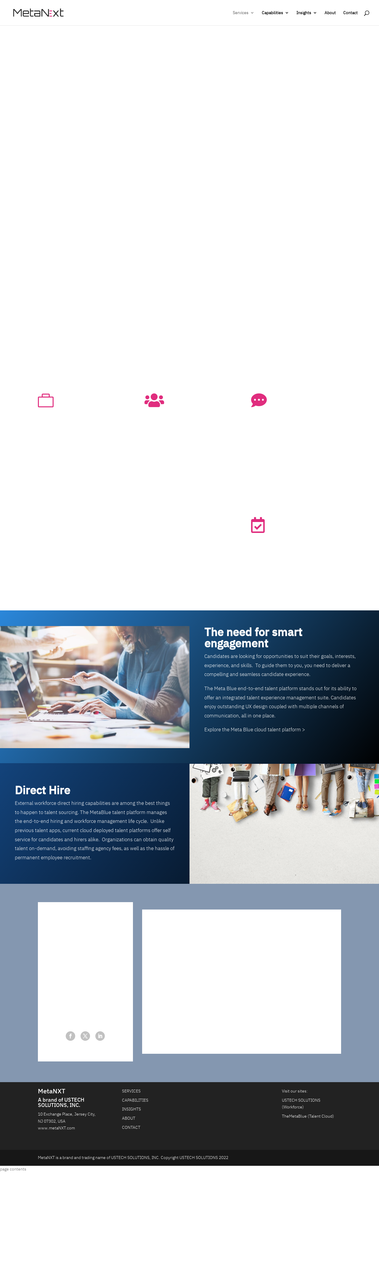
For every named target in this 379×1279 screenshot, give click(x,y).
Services (240, 13)
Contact (350, 13)
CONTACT (131, 1127)
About (330, 13)
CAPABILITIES (135, 1100)
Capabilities (272, 13)
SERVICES (131, 1091)
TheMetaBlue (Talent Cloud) (308, 1116)
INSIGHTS (131, 1109)
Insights (303, 13)
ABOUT (128, 1118)
